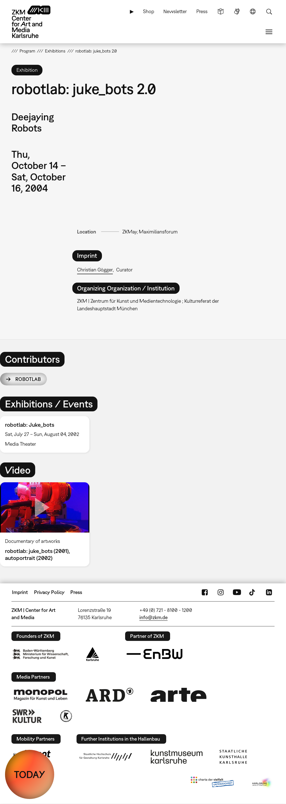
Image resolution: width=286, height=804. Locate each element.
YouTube (236, 592)
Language (252, 11)
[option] (47, 434)
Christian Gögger (95, 270)
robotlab (28, 379)
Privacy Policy (49, 592)
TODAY (29, 774)
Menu (269, 31)
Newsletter (175, 11)
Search (269, 11)
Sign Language (236, 11)
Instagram (220, 592)
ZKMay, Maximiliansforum (150, 232)
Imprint (20, 592)
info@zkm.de (153, 617)
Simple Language (220, 11)
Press (202, 11)
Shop (148, 11)
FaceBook (204, 592)
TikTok (252, 592)
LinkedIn (269, 592)
